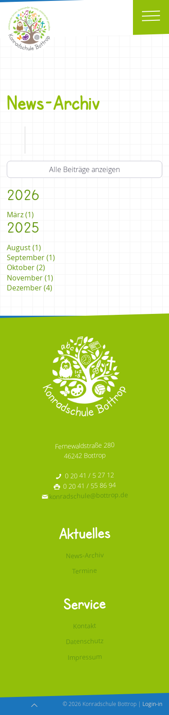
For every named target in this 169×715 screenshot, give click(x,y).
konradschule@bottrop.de (88, 495)
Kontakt (84, 625)
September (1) (31, 257)
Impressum (85, 656)
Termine (84, 570)
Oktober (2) (26, 267)
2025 (23, 227)
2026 (23, 195)
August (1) (24, 247)
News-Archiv (85, 555)
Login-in (152, 703)
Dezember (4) (29, 288)
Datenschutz (85, 641)
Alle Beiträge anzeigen (84, 169)
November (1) (30, 278)
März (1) (20, 215)
